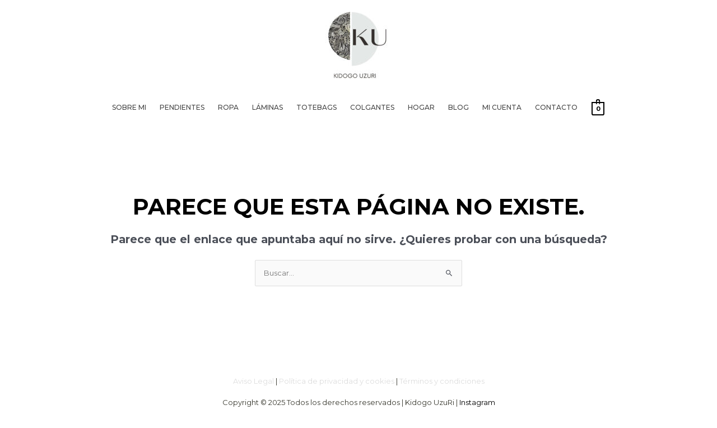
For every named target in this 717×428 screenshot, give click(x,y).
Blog (458, 107)
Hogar (421, 107)
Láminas (267, 107)
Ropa (228, 107)
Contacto (556, 107)
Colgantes (372, 107)
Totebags (316, 107)
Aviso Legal (253, 380)
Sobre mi (129, 107)
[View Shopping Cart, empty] (598, 108)
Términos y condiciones (442, 380)
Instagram (477, 402)
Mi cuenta (502, 107)
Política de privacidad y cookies (336, 380)
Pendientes (182, 107)
